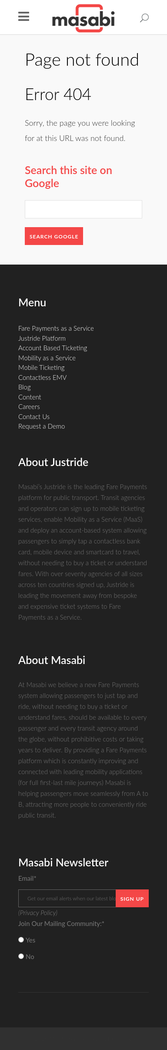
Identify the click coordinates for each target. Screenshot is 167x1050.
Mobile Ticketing (41, 367)
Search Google (54, 236)
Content (29, 397)
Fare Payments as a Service (56, 328)
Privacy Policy (38, 912)
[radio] (83, 940)
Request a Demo (41, 426)
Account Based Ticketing (52, 348)
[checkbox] (83, 948)
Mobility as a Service (47, 358)
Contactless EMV (42, 377)
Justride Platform (42, 338)
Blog (24, 387)
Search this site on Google (68, 176)
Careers (29, 406)
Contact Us (34, 416)
